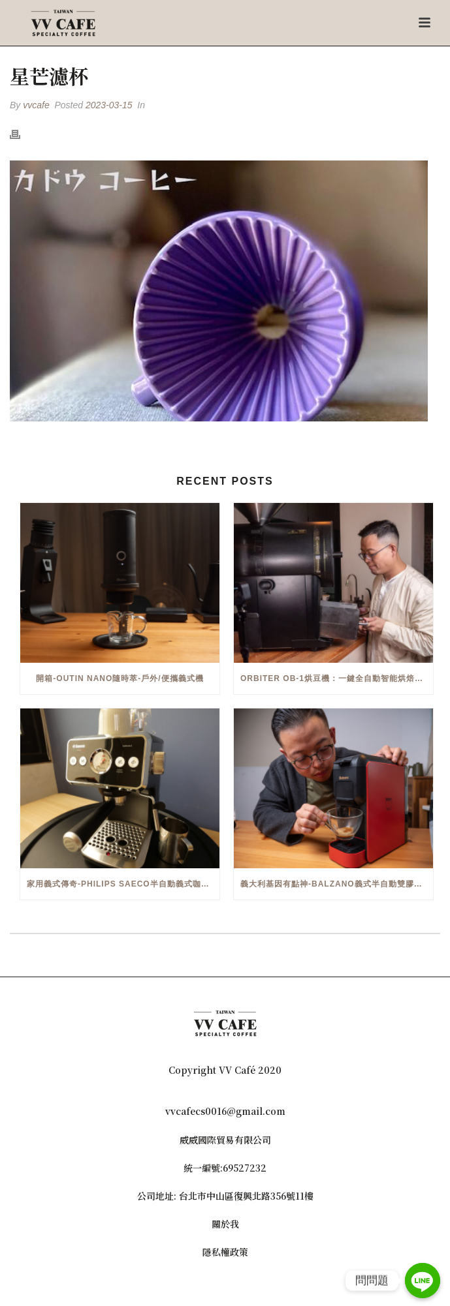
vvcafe (36, 105)
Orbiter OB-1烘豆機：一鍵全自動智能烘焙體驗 (336, 678)
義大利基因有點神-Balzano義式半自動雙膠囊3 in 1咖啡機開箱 (336, 883)
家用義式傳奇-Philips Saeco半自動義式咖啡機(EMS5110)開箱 (123, 883)
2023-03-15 (109, 105)
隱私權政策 (225, 1251)
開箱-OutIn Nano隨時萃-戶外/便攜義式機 (119, 678)
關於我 (225, 1223)
